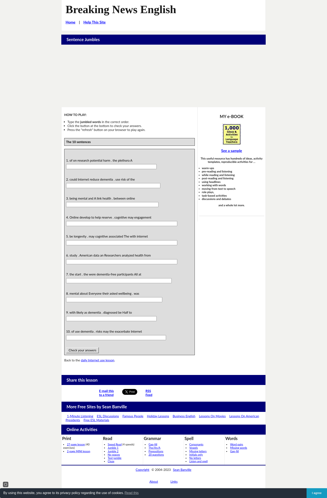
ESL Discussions (108, 416)
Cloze (111, 461)
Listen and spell (198, 461)
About (153, 481)
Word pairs (236, 444)
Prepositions (155, 451)
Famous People (132, 416)
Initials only (196, 454)
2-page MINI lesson (78, 451)
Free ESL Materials (96, 420)
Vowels (193, 447)
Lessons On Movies (212, 416)
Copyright (142, 470)
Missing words (238, 447)
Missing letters (198, 451)
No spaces (114, 454)
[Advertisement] (163, 76)
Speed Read (115, 444)
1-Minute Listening (80, 416)
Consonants (196, 444)
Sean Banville (182, 470)
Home (70, 22)
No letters (195, 458)
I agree (317, 493)
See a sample (231, 150)
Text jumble (115, 458)
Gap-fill (152, 444)
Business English (184, 416)
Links (173, 481)
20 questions (156, 454)
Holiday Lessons (158, 416)
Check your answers (82, 350)
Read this (132, 493)
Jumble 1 (113, 447)
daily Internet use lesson (97, 360)
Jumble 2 (113, 451)
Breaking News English (121, 9)
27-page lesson (76, 444)
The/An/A (154, 447)
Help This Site (94, 22)
